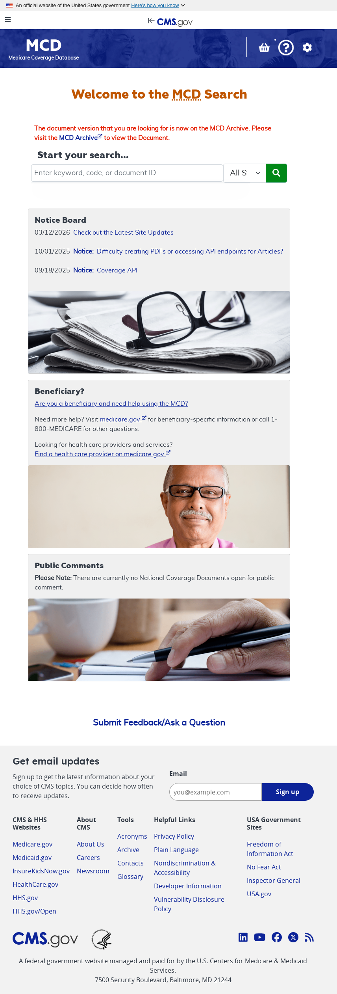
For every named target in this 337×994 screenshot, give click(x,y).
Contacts (130, 863)
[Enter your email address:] (215, 792)
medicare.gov (123, 419)
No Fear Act (264, 867)
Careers (88, 857)
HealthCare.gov (35, 884)
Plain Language (176, 849)
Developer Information (188, 886)
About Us (90, 844)
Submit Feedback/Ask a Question (159, 722)
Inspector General (273, 880)
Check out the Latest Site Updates (123, 232)
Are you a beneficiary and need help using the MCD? (111, 404)
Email (178, 773)
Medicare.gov (32, 844)
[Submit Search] (276, 173)
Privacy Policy (174, 836)
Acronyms (132, 836)
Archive (128, 849)
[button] (286, 48)
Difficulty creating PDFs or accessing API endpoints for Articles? (178, 251)
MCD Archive (80, 138)
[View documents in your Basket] (265, 49)
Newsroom (93, 871)
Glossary (130, 876)
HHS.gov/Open (34, 911)
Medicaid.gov (32, 857)
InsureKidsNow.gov (41, 871)
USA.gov (259, 894)
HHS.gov (25, 897)
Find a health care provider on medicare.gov (102, 453)
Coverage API (105, 270)
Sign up (287, 791)
